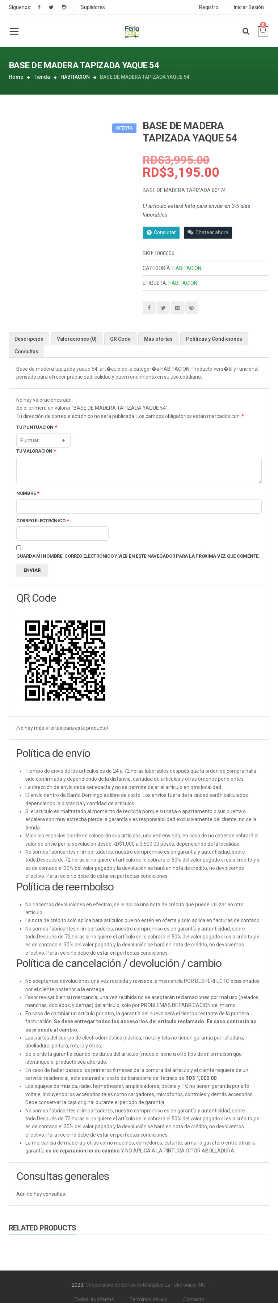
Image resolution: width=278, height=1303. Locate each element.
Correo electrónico (42, 521)
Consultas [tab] (26, 351)
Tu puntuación (36, 427)
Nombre (27, 493)
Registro (208, 7)
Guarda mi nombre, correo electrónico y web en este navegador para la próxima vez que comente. (138, 556)
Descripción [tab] (28, 339)
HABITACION (75, 77)
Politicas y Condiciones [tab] (214, 339)
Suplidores (93, 7)
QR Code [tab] (120, 339)
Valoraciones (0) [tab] (77, 339)
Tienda (42, 77)
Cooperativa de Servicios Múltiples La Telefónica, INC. (145, 1285)
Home (16, 77)
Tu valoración (36, 451)
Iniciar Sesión (249, 7)
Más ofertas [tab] (158, 339)
